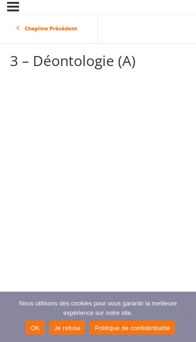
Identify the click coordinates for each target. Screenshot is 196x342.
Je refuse (67, 328)
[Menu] (13, 6)
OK (34, 328)
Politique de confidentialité (132, 328)
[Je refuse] (184, 317)
